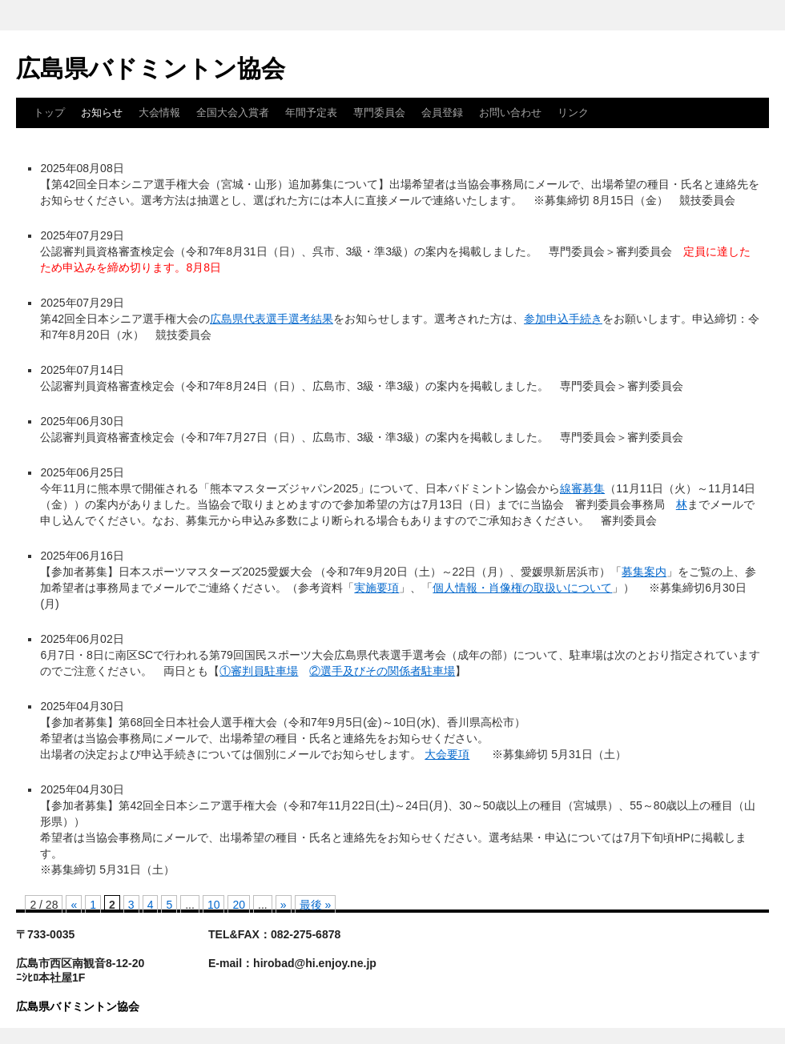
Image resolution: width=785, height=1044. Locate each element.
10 (213, 904)
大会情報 (159, 112)
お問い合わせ (510, 112)
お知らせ (102, 112)
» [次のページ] (283, 904)
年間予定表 (311, 112)
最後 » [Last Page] (316, 904)
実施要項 (376, 587)
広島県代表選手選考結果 (271, 318)
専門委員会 (379, 112)
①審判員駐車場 (258, 671)
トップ (49, 112)
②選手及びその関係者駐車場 (382, 671)
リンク (573, 112)
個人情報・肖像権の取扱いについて (522, 587)
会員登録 (442, 112)
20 (238, 904)
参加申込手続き (563, 318)
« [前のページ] (73, 904)
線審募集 (582, 488)
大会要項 (447, 754)
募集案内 (644, 571)
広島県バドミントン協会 (150, 68)
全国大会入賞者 (232, 112)
